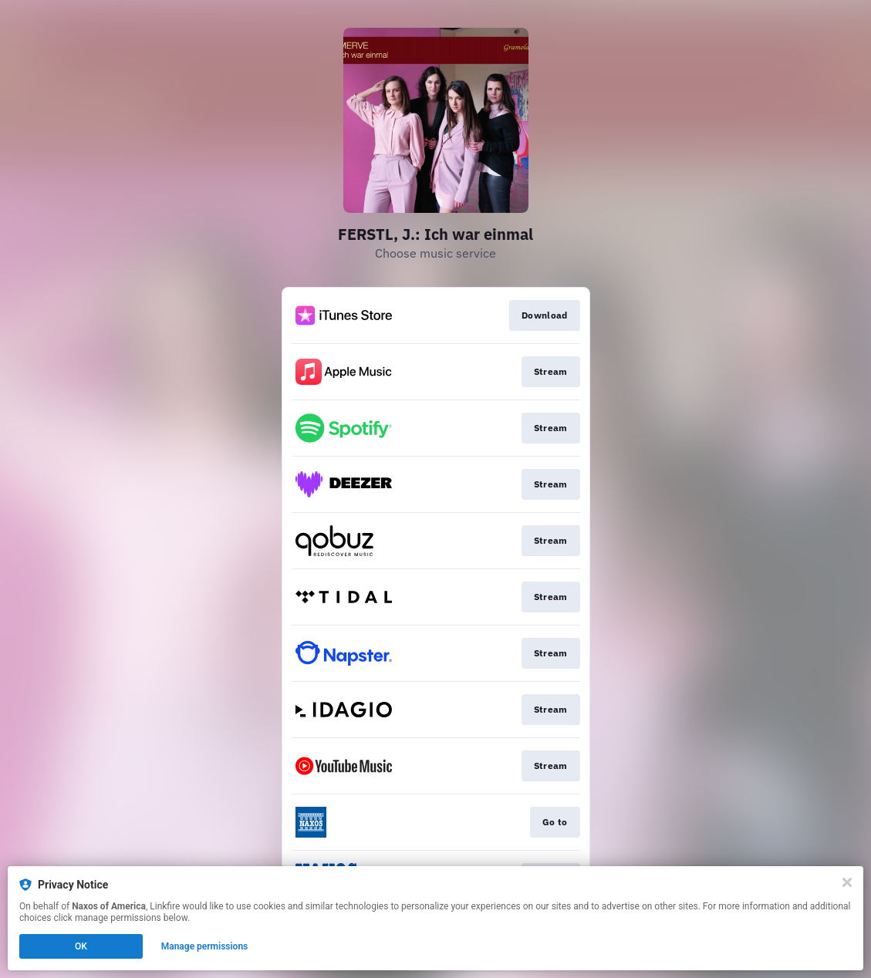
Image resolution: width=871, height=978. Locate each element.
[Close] (847, 882)
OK (81, 946)
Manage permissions (204, 946)
